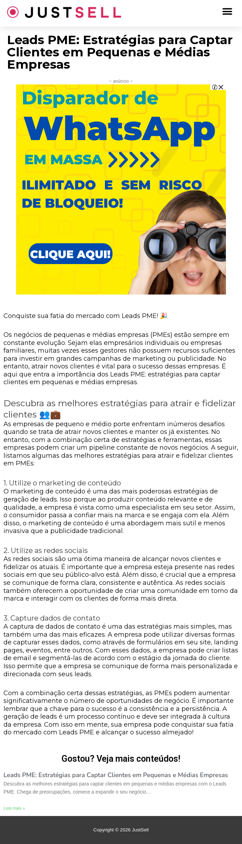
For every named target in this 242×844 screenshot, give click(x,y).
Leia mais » (14, 808)
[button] (227, 11)
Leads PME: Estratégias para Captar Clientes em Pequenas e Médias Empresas (115, 775)
